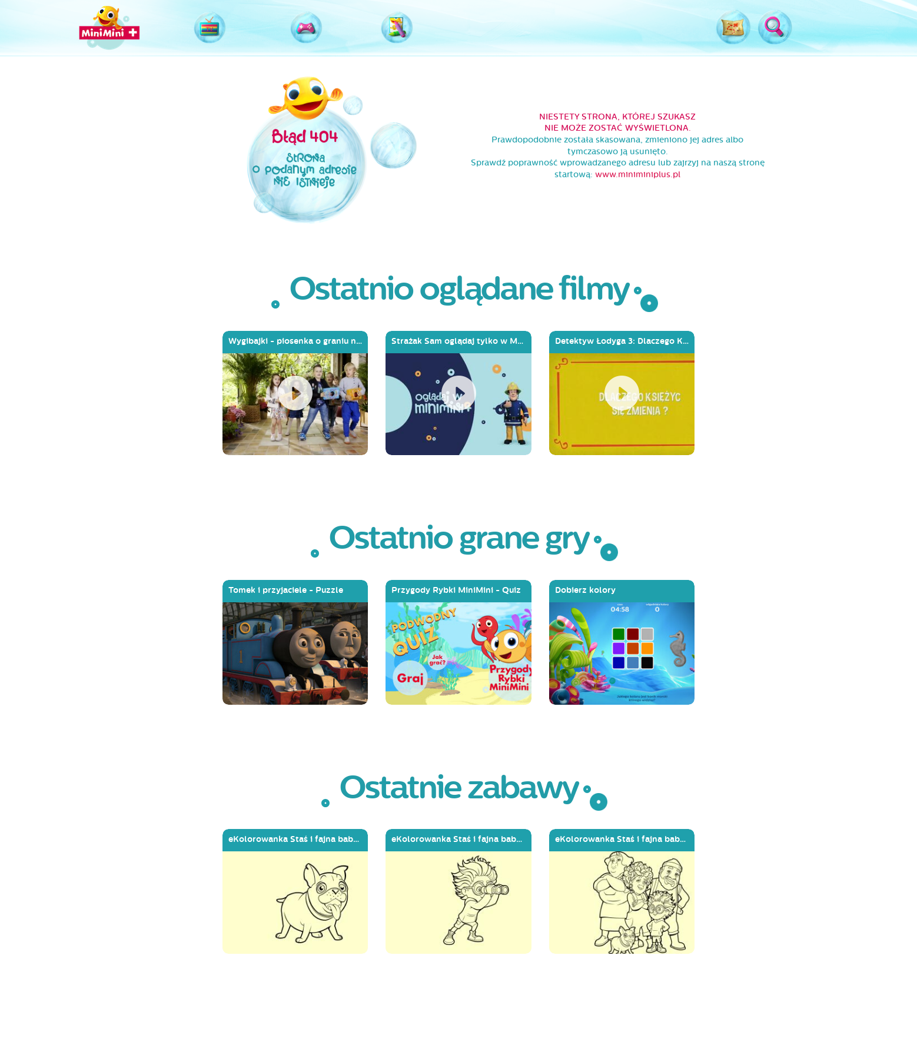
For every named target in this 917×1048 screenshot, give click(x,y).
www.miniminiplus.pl (637, 175)
